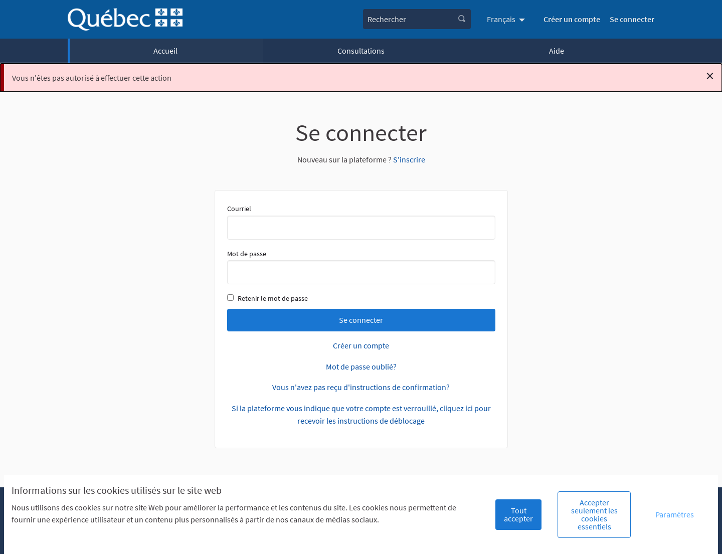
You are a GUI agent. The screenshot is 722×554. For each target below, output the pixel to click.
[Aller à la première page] (125, 19)
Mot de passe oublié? (361, 366)
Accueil (165, 51)
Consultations (361, 51)
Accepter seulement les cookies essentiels (594, 514)
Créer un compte (572, 19)
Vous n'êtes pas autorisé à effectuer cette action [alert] (363, 76)
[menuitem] (507, 19)
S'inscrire (409, 159)
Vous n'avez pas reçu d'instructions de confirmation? (361, 387)
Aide (556, 51)
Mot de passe (361, 266)
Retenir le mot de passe (267, 298)
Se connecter (632, 19)
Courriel (361, 221)
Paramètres (674, 514)
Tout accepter (518, 514)
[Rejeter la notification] (710, 76)
